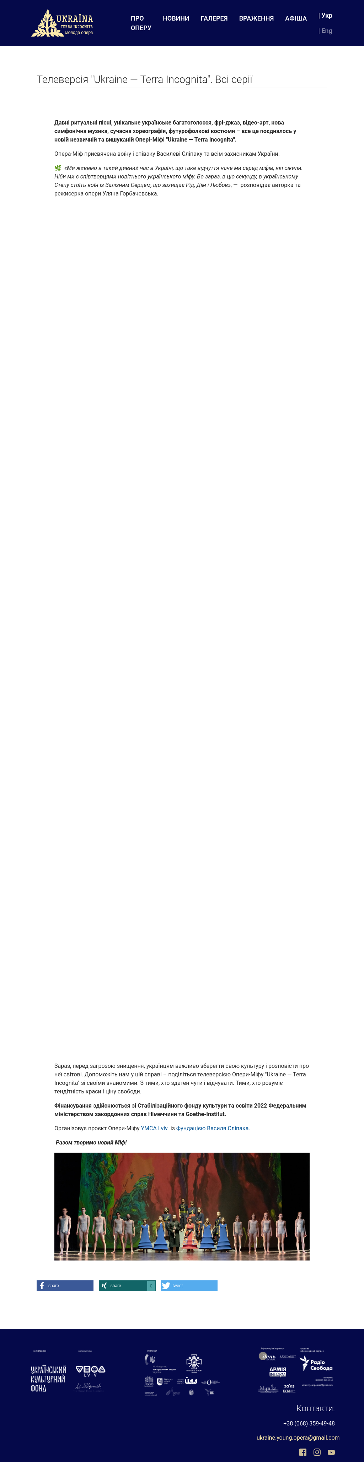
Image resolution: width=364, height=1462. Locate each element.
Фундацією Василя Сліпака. (213, 1128)
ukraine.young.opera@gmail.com (298, 1437)
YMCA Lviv (154, 1128)
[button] (65, 1285)
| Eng (325, 30)
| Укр (325, 15)
